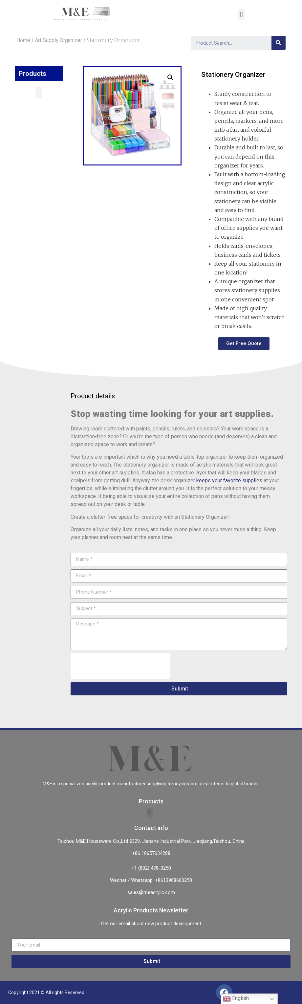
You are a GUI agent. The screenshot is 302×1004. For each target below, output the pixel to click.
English (236, 999)
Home (23, 40)
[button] (39, 92)
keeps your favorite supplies (229, 480)
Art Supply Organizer (58, 40)
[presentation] (120, 666)
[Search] (278, 43)
